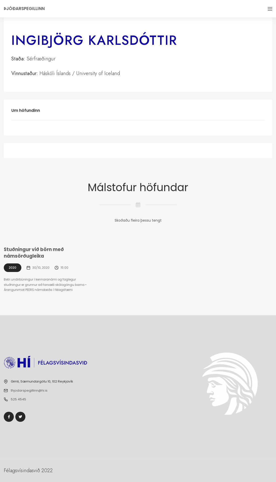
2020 (12, 267)
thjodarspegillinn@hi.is (29, 390)
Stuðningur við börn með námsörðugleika (34, 253)
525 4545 (18, 399)
